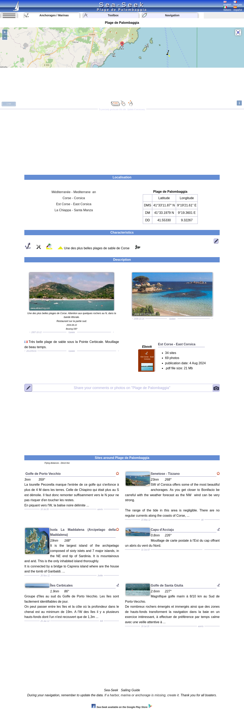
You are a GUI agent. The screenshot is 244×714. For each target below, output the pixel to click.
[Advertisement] (122, 140)
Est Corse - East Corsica (73, 204)
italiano (227, 8)
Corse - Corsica (74, 198)
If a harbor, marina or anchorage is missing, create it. (142, 695)
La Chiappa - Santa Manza (74, 210)
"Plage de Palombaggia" (122, 388)
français (238, 3)
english (227, 3)
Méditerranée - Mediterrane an (73, 192)
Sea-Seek (122, 4)
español (238, 8)
